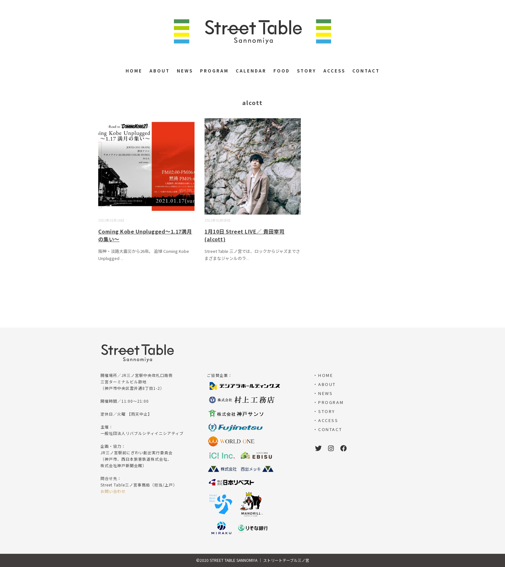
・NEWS (323, 393)
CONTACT (366, 71)
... (121, 258)
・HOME (323, 375)
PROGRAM (214, 71)
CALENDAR (251, 71)
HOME (134, 71)
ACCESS (334, 71)
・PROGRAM (328, 402)
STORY (306, 71)
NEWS (185, 71)
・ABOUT (324, 384)
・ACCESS (325, 420)
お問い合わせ (113, 491)
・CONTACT (327, 429)
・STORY (324, 411)
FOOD (281, 71)
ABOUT (159, 71)
